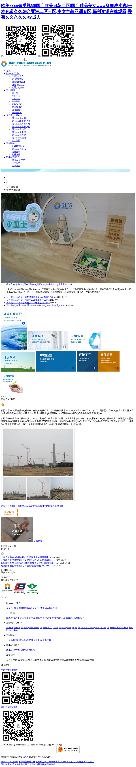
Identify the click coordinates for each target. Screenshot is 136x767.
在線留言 (16, 166)
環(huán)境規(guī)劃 (21, 126)
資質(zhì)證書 (18, 87)
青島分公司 (17, 104)
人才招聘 (16, 163)
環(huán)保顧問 (19, 138)
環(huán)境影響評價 (21, 121)
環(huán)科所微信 (9, 707)
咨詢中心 (16, 96)
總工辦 (15, 93)
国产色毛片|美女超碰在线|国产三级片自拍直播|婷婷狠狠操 (28, 764)
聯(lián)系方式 (18, 160)
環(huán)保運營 (19, 135)
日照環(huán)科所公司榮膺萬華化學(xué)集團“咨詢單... (31, 297)
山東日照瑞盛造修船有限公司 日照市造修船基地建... (25, 557)
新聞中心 (10, 143)
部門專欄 (10, 90)
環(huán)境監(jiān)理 (21, 124)
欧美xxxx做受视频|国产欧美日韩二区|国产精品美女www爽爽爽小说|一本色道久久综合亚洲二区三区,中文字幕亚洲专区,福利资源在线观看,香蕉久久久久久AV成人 (66, 11)
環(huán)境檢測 (19, 118)
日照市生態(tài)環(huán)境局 (19, 660)
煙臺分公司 (17, 112)
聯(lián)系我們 (13, 157)
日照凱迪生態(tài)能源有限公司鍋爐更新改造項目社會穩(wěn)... (30, 563)
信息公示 (16, 152)
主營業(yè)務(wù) (14, 115)
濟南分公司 (17, 107)
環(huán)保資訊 (19, 149)
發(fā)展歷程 (17, 79)
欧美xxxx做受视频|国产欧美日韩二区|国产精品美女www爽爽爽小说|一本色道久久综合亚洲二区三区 (47, 761)
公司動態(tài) (18, 146)
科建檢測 (16, 101)
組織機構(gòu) (18, 82)
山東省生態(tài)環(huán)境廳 (46, 660)
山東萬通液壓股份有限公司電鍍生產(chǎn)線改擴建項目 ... (28, 560)
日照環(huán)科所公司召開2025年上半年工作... (28, 300)
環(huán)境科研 (19, 129)
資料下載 (16, 154)
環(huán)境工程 (19, 132)
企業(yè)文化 (18, 85)
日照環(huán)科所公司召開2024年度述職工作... (28, 303)
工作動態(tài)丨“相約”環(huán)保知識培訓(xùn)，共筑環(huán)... (35, 305)
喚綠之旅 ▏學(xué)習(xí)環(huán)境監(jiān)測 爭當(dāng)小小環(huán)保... (40, 284)
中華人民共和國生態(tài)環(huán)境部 (77, 660)
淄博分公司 (17, 110)
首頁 (8, 71)
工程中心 (16, 98)
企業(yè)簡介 (18, 76)
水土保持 (16, 140)
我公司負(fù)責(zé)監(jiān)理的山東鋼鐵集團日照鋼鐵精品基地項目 (32, 506)
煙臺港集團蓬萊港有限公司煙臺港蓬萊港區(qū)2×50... (26, 566)
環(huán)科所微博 (9, 670)
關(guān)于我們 (13, 73)
